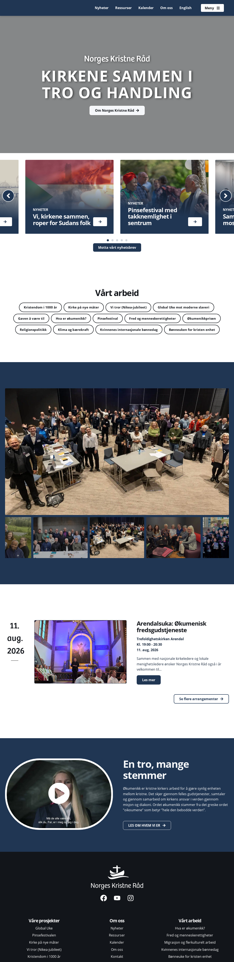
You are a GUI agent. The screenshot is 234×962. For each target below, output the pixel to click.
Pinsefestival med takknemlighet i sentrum (152, 216)
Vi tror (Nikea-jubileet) (129, 307)
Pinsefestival (129, 319)
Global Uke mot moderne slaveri (187, 307)
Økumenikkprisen (37, 331)
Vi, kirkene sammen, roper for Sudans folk (61, 219)
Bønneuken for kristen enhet (117, 343)
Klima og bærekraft (122, 331)
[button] (10, 196)
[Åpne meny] (212, 8)
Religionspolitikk (79, 331)
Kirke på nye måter (82, 307)
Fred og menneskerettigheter (176, 319)
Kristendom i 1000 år (36, 307)
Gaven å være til (46, 319)
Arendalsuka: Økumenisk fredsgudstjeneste (171, 640)
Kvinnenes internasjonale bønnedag (181, 331)
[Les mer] (100, 221)
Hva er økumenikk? (89, 319)
